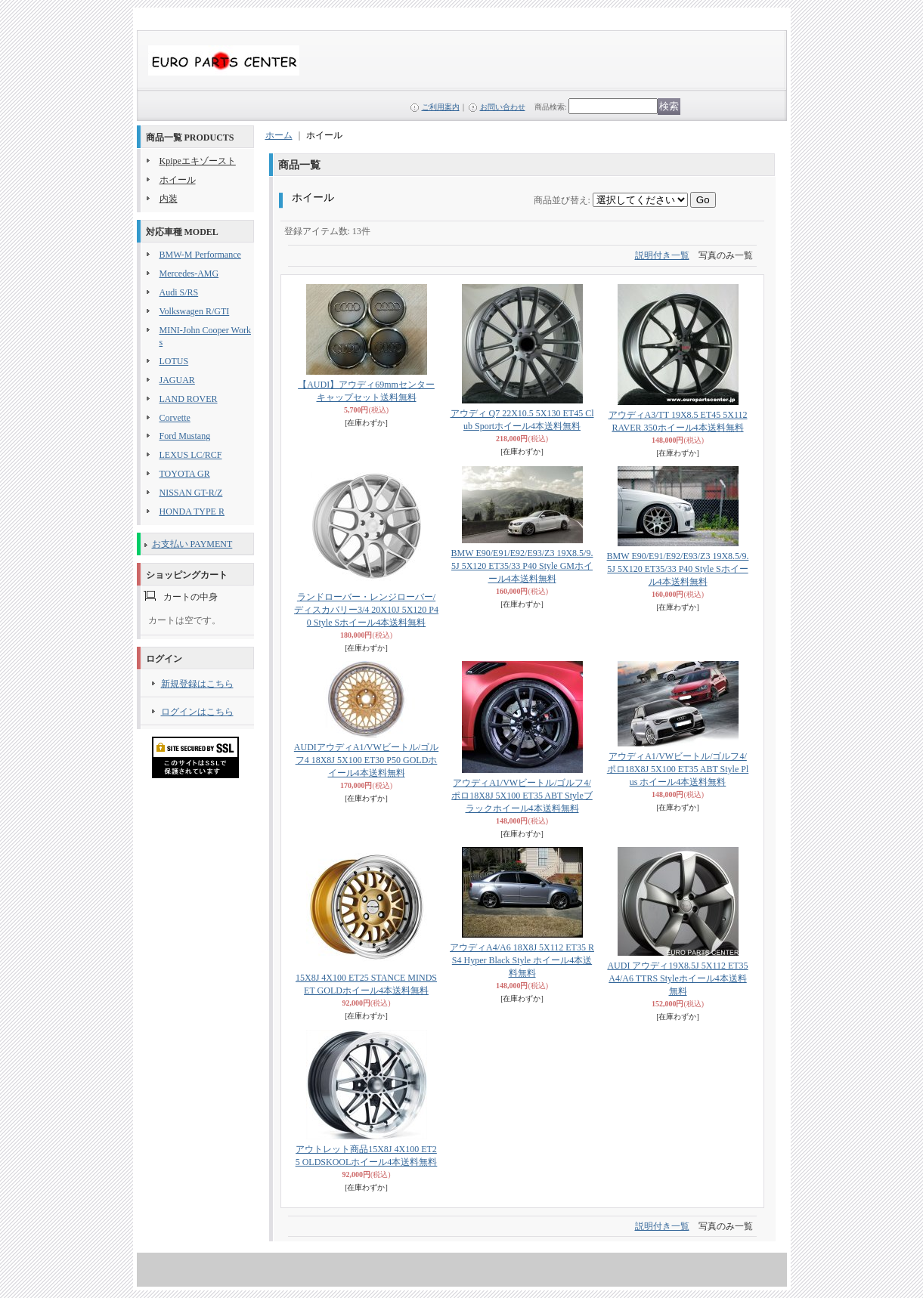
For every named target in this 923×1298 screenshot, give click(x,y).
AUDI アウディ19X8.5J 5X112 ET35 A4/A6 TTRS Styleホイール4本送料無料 (677, 978)
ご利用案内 (441, 107)
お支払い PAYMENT (192, 544)
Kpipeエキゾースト (198, 161)
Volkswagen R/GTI (195, 311)
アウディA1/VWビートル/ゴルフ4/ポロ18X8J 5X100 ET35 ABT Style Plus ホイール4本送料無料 (677, 769)
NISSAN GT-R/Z (191, 492)
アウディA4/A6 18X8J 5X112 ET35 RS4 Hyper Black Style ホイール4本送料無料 (522, 960)
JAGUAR (177, 380)
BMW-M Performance (200, 254)
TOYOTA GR (185, 473)
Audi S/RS (179, 292)
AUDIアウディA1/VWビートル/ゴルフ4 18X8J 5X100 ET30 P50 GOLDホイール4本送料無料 (366, 760)
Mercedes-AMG (189, 273)
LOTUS (174, 361)
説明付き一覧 (662, 255)
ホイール (178, 180)
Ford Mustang (185, 436)
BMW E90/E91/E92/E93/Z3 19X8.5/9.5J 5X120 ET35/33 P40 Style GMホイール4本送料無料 (522, 566)
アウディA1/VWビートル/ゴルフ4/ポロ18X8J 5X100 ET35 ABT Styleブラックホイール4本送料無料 (521, 795)
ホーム (279, 135)
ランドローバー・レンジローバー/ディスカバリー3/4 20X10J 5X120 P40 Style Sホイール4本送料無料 (366, 610)
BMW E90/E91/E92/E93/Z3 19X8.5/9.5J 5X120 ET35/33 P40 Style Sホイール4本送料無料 (678, 569)
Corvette (175, 418)
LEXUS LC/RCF (191, 455)
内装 (169, 198)
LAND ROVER (189, 399)
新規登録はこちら (197, 683)
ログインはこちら (197, 711)
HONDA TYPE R (192, 511)
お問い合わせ (502, 107)
